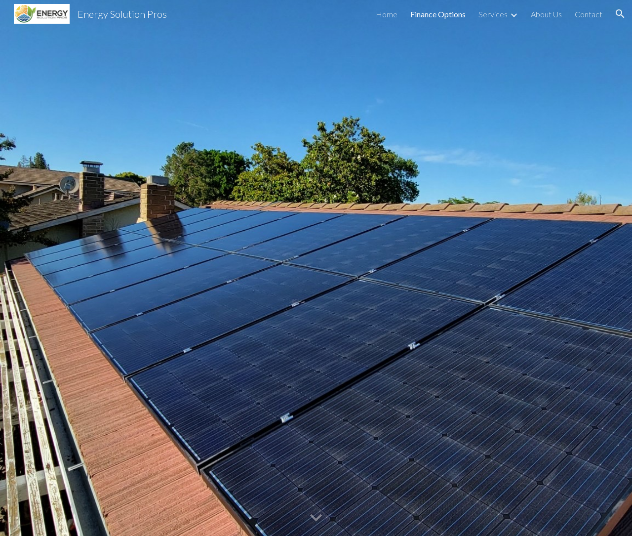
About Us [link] (546, 14)
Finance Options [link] (438, 14)
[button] (620, 14)
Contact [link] (588, 14)
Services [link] (493, 14)
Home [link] (386, 14)
